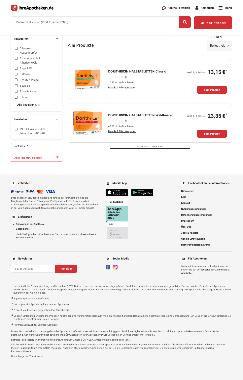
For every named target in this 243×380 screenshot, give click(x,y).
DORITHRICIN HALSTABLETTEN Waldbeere (140, 115)
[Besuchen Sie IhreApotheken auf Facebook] (108, 267)
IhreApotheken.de (74, 198)
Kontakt (185, 203)
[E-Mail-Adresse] (33, 269)
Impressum (187, 221)
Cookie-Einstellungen (193, 239)
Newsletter (187, 191)
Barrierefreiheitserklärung (195, 245)
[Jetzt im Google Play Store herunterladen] (142, 193)
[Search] (183, 22)
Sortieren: (215, 37)
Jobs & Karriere (189, 233)
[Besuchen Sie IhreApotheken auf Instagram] (115, 267)
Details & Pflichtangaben (122, 87)
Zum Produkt (212, 90)
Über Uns (186, 227)
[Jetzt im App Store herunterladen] (117, 193)
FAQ (183, 197)
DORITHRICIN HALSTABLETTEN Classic (137, 71)
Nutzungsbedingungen (193, 209)
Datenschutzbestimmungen (196, 215)
